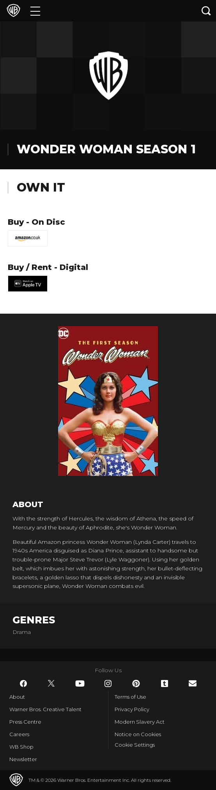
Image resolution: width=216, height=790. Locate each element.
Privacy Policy (132, 709)
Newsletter (23, 759)
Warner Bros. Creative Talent (45, 709)
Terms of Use (130, 697)
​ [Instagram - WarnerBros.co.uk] (108, 683)
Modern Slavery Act (140, 722)
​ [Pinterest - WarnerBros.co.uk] (136, 683)
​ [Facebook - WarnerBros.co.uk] (23, 683)
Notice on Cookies (138, 734)
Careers (19, 734)
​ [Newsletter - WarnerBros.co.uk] (192, 683)
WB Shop (21, 747)
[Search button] (206, 10)
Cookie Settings (135, 745)
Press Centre (25, 722)
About (17, 697)
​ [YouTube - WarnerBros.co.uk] (80, 683)
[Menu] (35, 10)
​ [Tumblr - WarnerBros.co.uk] (164, 683)
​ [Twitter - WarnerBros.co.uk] (51, 683)
